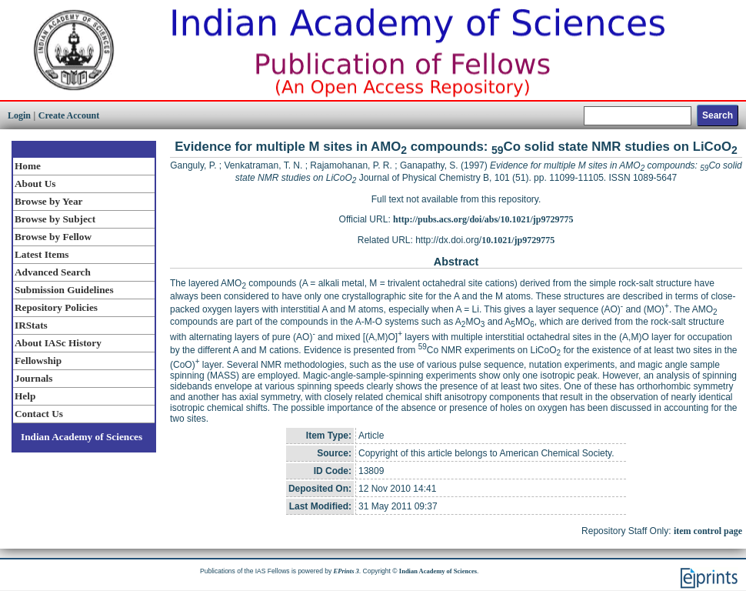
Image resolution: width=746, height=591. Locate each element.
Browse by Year (48, 201)
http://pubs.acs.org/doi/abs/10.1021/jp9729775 (483, 219)
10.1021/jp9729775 (518, 240)
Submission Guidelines (64, 290)
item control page (708, 531)
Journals (33, 378)
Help (25, 396)
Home (28, 166)
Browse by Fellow (53, 236)
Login (19, 115)
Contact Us (39, 413)
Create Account (68, 115)
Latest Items (41, 254)
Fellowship (38, 360)
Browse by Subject (55, 219)
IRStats (31, 325)
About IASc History (58, 343)
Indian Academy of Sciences (81, 436)
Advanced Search (53, 272)
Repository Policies (56, 307)
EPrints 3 (346, 571)
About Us (35, 183)
